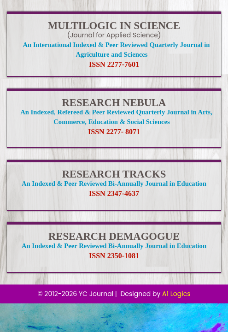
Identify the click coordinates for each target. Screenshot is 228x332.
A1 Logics (176, 293)
